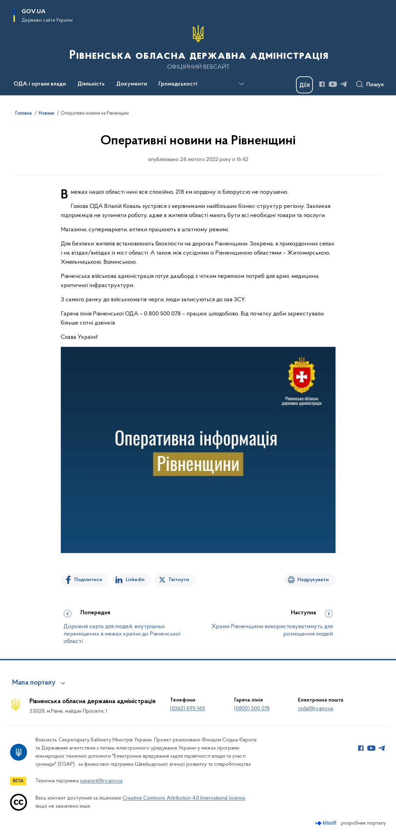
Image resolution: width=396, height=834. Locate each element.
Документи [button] (131, 84)
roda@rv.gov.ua (315, 708)
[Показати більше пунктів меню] (241, 84)
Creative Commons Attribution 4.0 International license (184, 798)
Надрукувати (313, 579)
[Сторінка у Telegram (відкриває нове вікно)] (344, 84)
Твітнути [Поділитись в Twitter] (178, 579)
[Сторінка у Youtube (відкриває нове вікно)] (333, 84)
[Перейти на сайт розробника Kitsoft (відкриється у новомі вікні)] (327, 823)
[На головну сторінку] (198, 47)
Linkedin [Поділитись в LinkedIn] (135, 579)
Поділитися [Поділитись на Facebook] (88, 579)
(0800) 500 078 (252, 708)
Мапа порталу (34, 683)
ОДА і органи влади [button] (40, 84)
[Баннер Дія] (304, 84)
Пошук (375, 85)
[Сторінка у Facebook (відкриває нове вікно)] (322, 84)
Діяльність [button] (91, 84)
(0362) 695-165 (187, 708)
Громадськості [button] (177, 84)
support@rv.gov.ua (101, 781)
